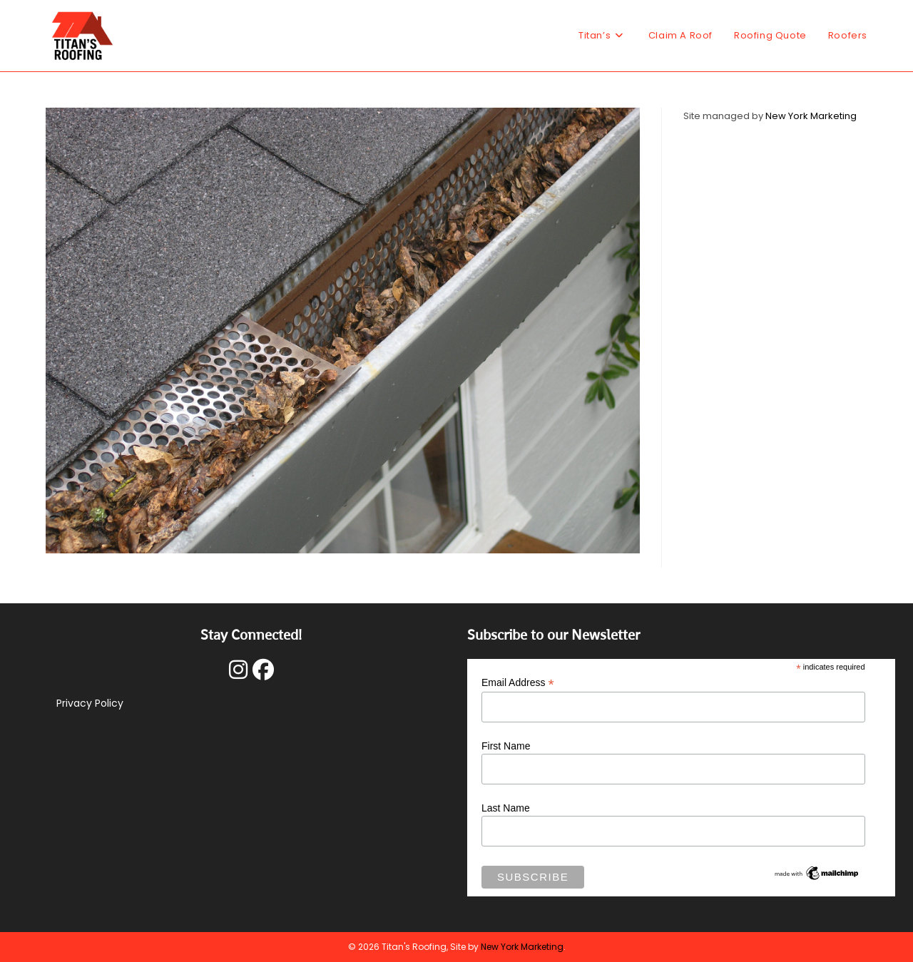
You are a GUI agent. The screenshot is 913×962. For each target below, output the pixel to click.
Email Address (517, 683)
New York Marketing (811, 116)
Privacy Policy (89, 703)
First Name (505, 746)
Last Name (505, 808)
